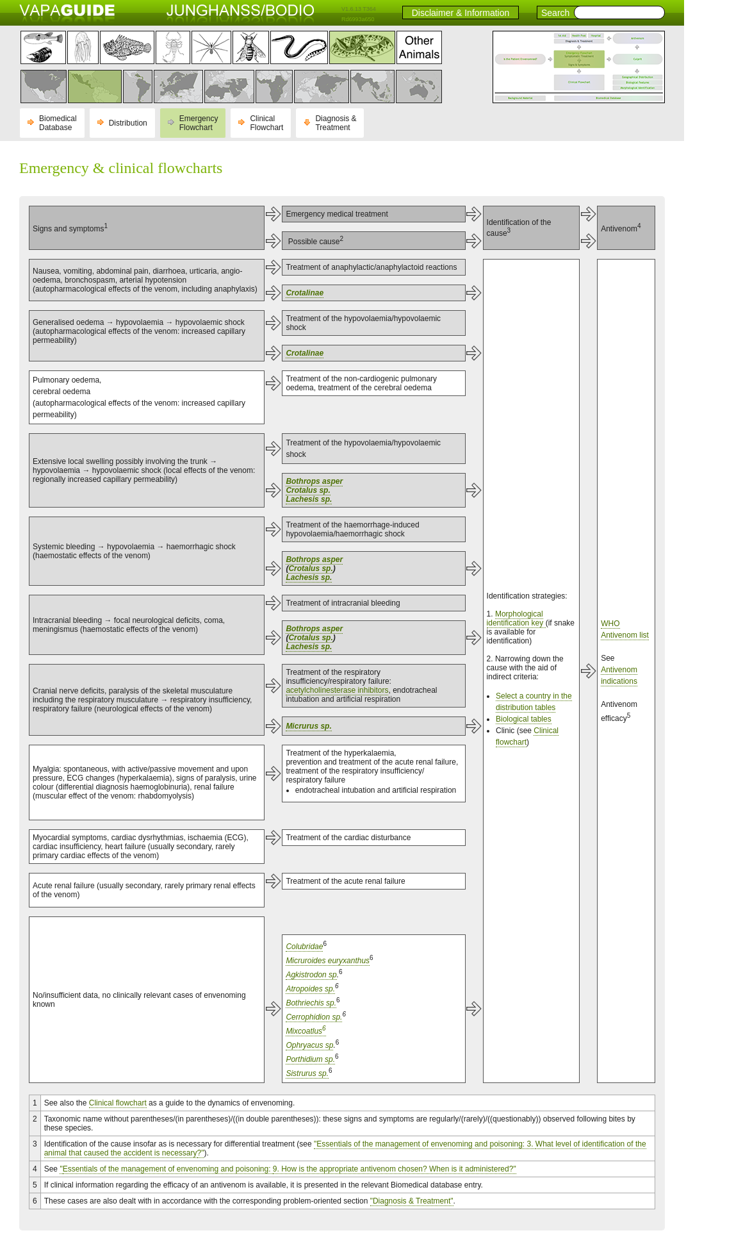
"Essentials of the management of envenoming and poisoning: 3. (424, 1143)
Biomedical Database (58, 123)
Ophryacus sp (309, 1045)
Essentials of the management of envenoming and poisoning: (168, 1168)
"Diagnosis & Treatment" (411, 1200)
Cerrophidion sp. (314, 1017)
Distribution (128, 123)
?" (200, 1152)
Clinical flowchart (118, 1102)
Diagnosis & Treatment (335, 123)
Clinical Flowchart (266, 123)
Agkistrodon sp (311, 974)
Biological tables (523, 719)
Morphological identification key (516, 618)
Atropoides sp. (310, 988)
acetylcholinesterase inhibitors (337, 690)
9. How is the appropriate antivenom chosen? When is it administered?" (394, 1168)
